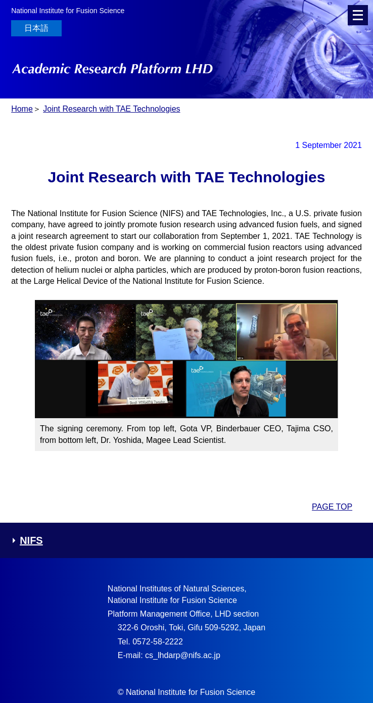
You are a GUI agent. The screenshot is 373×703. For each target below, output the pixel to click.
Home (22, 109)
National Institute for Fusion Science (67, 11)
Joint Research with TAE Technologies (111, 109)
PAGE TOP (332, 507)
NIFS (27, 540)
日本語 (36, 28)
